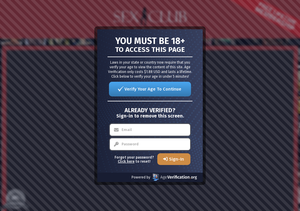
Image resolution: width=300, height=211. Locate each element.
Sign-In (176, 159)
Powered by (164, 177)
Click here (126, 161)
